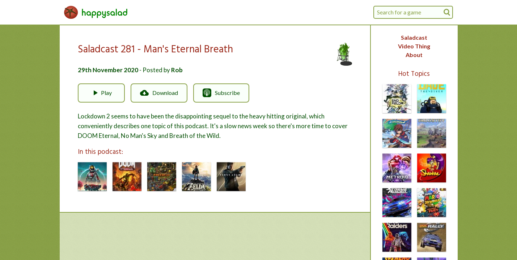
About (414, 54)
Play (101, 92)
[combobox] (413, 12)
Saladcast (414, 37)
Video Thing (414, 46)
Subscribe (221, 92)
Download (159, 92)
